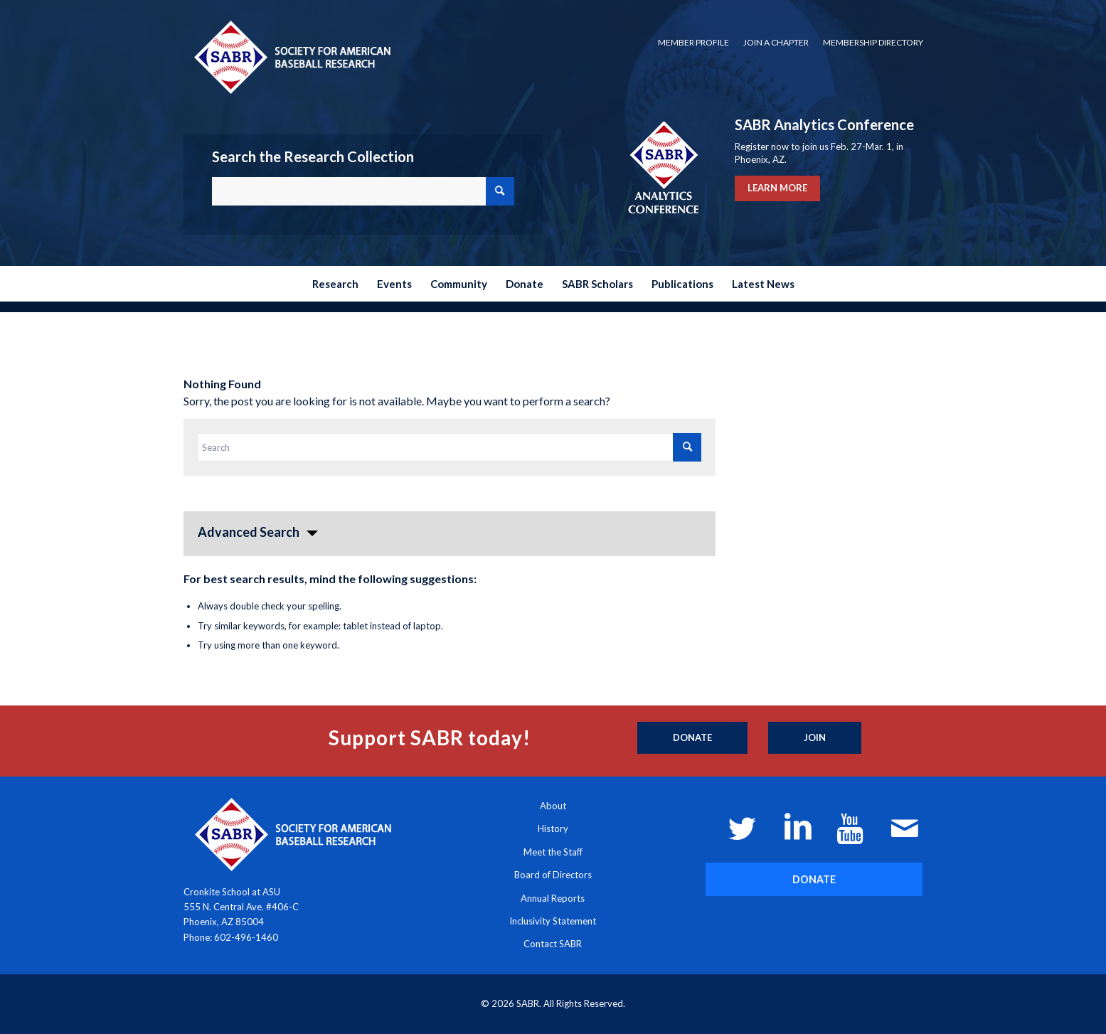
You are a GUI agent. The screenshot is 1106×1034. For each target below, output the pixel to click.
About (553, 805)
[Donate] (692, 738)
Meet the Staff (553, 852)
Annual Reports (553, 898)
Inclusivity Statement (552, 921)
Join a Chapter (776, 42)
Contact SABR (552, 943)
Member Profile (693, 42)
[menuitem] (693, 42)
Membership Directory (873, 42)
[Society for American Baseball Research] (291, 57)
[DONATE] (814, 879)
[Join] (814, 738)
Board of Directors (553, 874)
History (553, 828)
